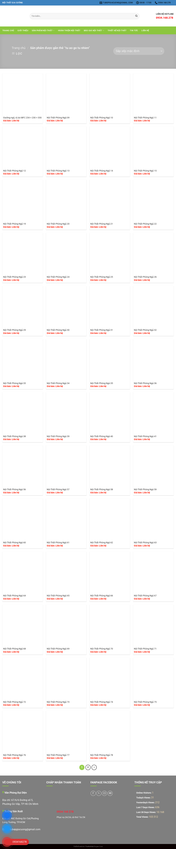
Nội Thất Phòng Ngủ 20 (58, 224)
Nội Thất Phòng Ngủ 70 (101, 648)
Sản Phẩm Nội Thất (43, 30)
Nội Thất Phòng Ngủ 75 (145, 702)
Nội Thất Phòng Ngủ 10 (101, 117)
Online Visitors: (144, 793)
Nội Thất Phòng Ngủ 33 (14, 383)
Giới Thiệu (23, 30)
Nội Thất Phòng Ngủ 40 (101, 436)
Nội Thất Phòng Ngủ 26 (145, 277)
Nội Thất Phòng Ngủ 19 (14, 224)
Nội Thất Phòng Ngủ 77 (58, 755)
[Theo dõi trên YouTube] (110, 793)
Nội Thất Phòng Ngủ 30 (58, 330)
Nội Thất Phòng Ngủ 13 (58, 170)
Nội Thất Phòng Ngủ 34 (58, 383)
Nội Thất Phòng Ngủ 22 (145, 224)
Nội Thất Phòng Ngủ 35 (101, 383)
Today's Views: (143, 797)
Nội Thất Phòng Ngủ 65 (58, 595)
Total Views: (142, 817)
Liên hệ (145, 30)
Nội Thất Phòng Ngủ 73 (58, 702)
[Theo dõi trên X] (98, 793)
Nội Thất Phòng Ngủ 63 (145, 542)
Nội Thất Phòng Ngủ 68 (14, 648)
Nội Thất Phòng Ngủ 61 (58, 542)
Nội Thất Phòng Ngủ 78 (101, 755)
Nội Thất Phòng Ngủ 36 (145, 383)
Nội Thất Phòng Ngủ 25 (101, 277)
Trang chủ (8, 30)
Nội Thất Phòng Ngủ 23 (14, 277)
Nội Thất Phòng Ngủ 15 (145, 170)
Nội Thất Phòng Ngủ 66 (101, 595)
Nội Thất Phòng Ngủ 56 (14, 489)
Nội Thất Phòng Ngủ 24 (58, 277)
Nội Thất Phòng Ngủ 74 (101, 702)
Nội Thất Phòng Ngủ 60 (14, 542)
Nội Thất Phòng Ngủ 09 (58, 117)
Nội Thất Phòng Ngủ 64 (14, 595)
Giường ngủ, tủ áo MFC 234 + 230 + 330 (22, 117)
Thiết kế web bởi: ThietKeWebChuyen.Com (88, 846)
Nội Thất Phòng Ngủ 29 (14, 330)
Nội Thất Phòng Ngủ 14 (101, 170)
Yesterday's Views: (145, 802)
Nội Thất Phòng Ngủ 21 (101, 224)
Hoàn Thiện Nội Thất (69, 30)
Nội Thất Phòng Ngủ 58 (101, 489)
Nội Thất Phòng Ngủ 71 (145, 648)
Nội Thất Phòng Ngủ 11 (145, 117)
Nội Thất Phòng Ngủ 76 (14, 755)
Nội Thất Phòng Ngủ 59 (145, 489)
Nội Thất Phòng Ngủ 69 (58, 648)
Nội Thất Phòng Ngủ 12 (14, 170)
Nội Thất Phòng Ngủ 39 (58, 436)
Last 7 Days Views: (145, 807)
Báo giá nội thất (94, 30)
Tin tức (134, 30)
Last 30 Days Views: (146, 812)
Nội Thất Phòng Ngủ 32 (145, 330)
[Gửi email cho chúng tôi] (104, 793)
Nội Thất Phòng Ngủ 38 (14, 436)
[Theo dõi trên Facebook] (93, 793)
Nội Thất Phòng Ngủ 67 (145, 595)
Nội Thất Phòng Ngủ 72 (14, 702)
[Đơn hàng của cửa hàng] (138, 51)
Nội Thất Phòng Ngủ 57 (58, 489)
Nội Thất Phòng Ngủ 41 (145, 436)
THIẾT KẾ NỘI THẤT (117, 30)
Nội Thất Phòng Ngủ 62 (101, 542)
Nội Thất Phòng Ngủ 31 (101, 330)
